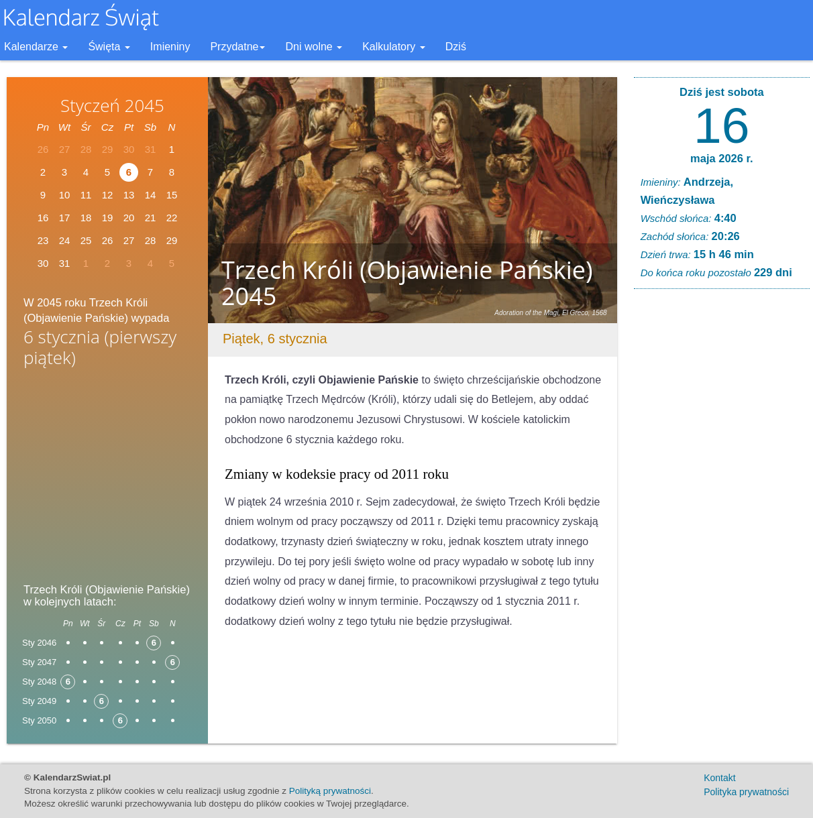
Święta (108, 46)
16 (721, 125)
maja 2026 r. (721, 158)
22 (172, 217)
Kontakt (719, 777)
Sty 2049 (39, 701)
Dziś (455, 46)
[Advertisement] (107, 479)
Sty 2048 (39, 682)
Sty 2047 (39, 662)
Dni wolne (313, 46)
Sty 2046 (39, 643)
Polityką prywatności (330, 791)
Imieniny (170, 46)
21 (150, 217)
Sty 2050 (39, 720)
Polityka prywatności (746, 791)
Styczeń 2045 (112, 105)
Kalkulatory (393, 46)
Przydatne (237, 46)
